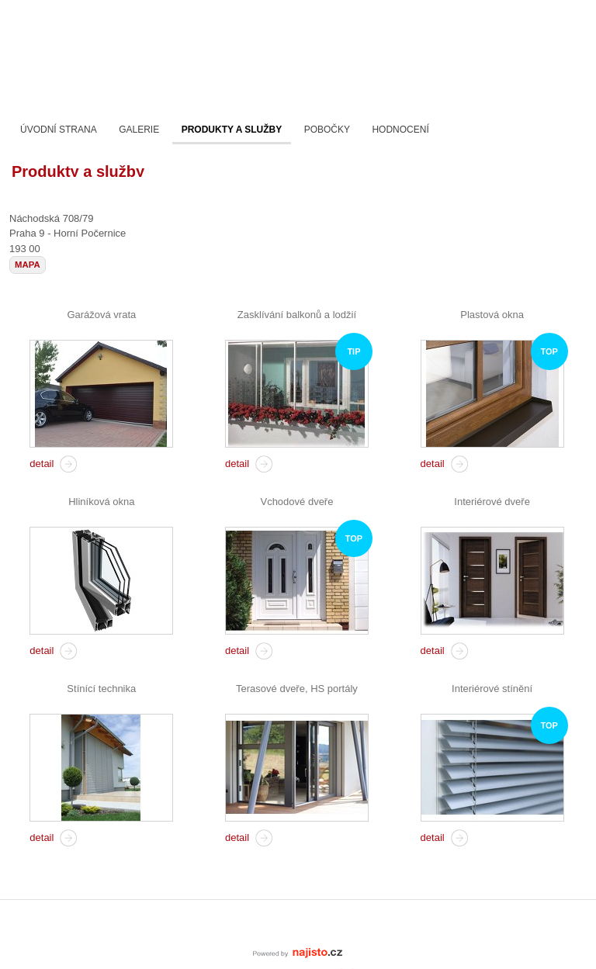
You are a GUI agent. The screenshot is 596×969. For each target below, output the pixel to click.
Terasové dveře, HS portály (297, 688)
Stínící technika (101, 688)
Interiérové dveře (492, 501)
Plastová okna (492, 314)
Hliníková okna (101, 501)
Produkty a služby (232, 129)
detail (41, 463)
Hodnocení (400, 129)
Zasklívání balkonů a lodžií (296, 314)
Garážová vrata (101, 314)
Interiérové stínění (492, 688)
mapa (27, 264)
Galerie (139, 129)
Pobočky (327, 129)
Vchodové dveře (296, 501)
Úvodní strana (58, 129)
